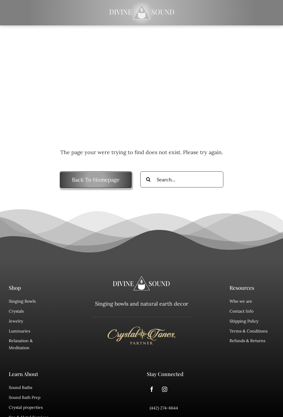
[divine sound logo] (141, 278)
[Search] (148, 179)
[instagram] (165, 389)
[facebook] (152, 389)
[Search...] (181, 179)
